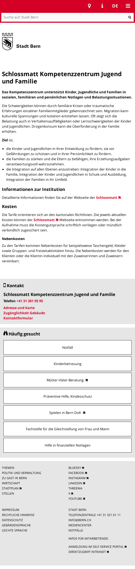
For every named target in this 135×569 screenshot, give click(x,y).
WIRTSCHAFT (11, 483)
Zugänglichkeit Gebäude (24, 313)
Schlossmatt (106, 197)
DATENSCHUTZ (12, 520)
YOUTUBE (75, 499)
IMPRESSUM (10, 510)
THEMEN (8, 468)
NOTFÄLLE (75, 530)
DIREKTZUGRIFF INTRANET (87, 552)
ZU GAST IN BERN (14, 478)
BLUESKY (74, 468)
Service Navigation (102, 6)
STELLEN (8, 493)
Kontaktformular (18, 318)
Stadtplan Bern (89, 6)
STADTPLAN (10, 488)
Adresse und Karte (19, 307)
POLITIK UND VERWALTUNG (21, 473)
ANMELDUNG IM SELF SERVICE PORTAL (96, 547)
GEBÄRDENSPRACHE (16, 525)
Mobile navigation (128, 6)
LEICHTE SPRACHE (14, 530)
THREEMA (75, 488)
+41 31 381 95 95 (29, 301)
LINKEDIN (75, 483)
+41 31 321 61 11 (109, 515)
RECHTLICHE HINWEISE (18, 515)
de (115, 6)
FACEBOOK (76, 473)
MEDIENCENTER (79, 525)
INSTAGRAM (77, 478)
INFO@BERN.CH (79, 520)
